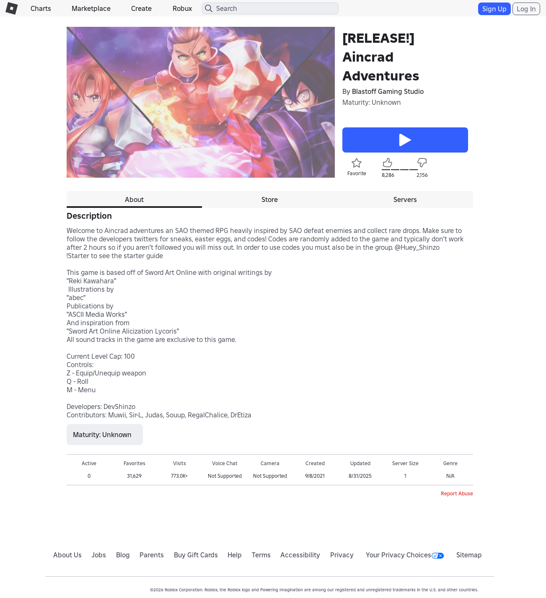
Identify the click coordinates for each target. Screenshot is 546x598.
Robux (182, 8)
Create (141, 8)
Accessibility (300, 555)
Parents (152, 555)
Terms (261, 555)
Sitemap (469, 555)
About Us (67, 555)
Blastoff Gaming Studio (388, 91)
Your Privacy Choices (405, 555)
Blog (123, 555)
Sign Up (494, 9)
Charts (41, 8)
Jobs (98, 555)
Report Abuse (457, 493)
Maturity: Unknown (371, 102)
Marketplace (91, 8)
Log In (526, 9)
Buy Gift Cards (196, 555)
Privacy (342, 555)
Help (235, 555)
